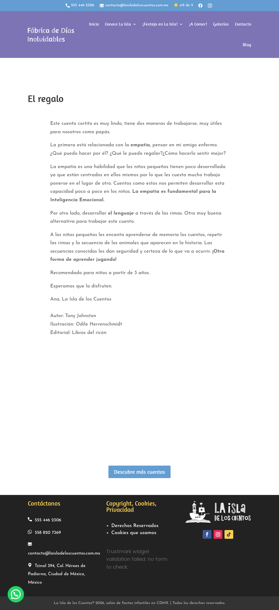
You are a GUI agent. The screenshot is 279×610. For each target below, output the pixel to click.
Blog (247, 44)
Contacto (243, 24)
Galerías (221, 24)
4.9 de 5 (183, 5)
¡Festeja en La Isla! (160, 24)
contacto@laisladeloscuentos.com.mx (134, 5)
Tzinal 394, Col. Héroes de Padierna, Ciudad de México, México (56, 574)
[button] (16, 594)
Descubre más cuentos (139, 471)
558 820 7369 (44, 532)
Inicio (94, 24)
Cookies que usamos (133, 532)
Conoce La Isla (118, 24)
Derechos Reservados (134, 525)
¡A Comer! (198, 24)
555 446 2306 (80, 5)
